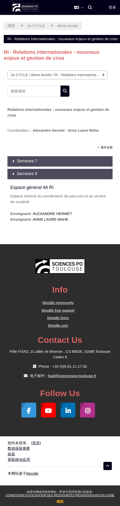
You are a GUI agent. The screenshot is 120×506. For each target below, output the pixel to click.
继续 (60, 502)
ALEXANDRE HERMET (52, 213)
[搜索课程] (34, 91)
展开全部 (107, 147)
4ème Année (67, 26)
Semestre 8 (27, 174)
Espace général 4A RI (32, 187)
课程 (11, 26)
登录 (112, 7)
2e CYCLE (36, 26)
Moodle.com (58, 325)
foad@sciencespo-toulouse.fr (72, 376)
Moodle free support (57, 310)
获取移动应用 (19, 459)
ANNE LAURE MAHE (50, 219)
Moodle (32, 473)
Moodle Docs (58, 318)
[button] (78, 7)
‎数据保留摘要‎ (19, 448)
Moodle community (58, 302)
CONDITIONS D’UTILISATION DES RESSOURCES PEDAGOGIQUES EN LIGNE (59, 495)
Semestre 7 (27, 161)
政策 (11, 454)
